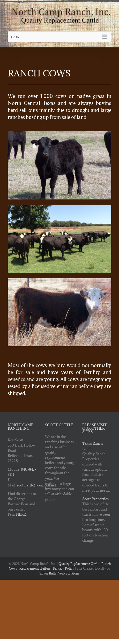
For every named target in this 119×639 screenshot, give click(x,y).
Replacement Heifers (35, 568)
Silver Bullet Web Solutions (59, 573)
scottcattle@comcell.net (36, 485)
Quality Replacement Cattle (78, 564)
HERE (21, 514)
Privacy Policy (63, 568)
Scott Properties (95, 499)
